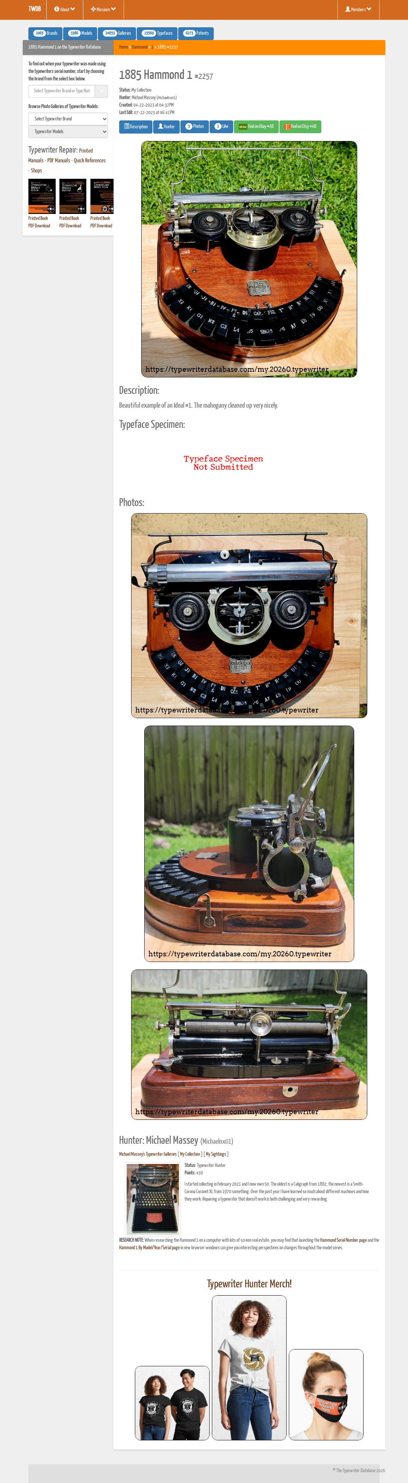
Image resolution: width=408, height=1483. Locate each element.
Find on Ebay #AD (256, 127)
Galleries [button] (117, 33)
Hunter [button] (166, 126)
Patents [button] (196, 33)
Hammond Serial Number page (343, 1240)
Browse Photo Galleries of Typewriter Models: (63, 106)
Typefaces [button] (157, 33)
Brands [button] (45, 33)
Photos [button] (194, 126)
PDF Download (39, 226)
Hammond (140, 47)
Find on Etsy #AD (300, 127)
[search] (68, 119)
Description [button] (136, 126)
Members (358, 9)
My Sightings (216, 1154)
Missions (103, 9)
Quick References (90, 160)
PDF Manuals (58, 160)
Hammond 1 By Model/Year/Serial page (149, 1247)
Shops (36, 171)
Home (123, 47)
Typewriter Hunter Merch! (249, 1284)
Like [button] (221, 126)
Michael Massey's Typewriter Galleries (148, 1154)
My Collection (190, 1154)
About (64, 9)
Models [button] (80, 33)
